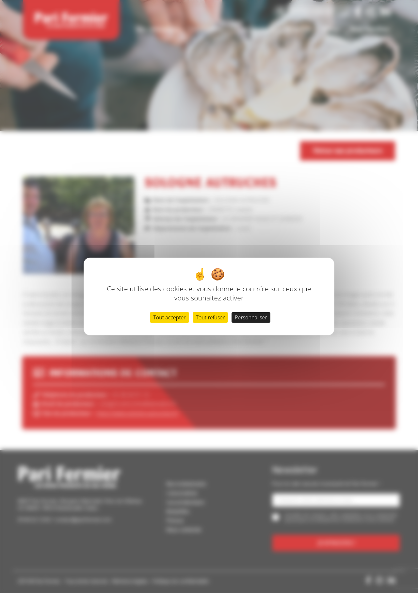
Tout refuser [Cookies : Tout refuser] (210, 317)
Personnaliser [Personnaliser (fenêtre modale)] (251, 317)
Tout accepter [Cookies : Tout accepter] (169, 317)
